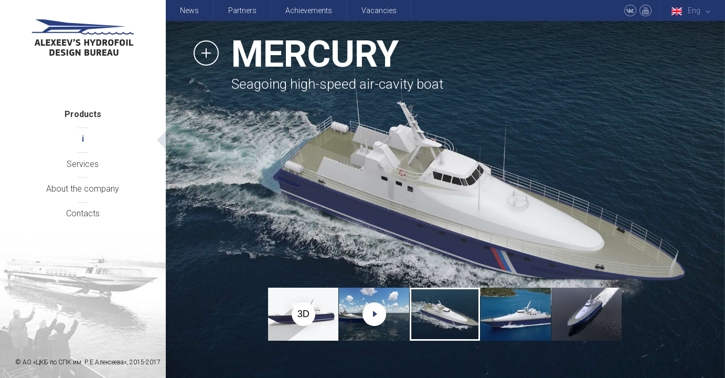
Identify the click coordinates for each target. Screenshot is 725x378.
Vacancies (379, 10)
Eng (693, 10)
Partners (242, 10)
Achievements (308, 10)
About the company (82, 189)
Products (83, 114)
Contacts (83, 213)
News (189, 10)
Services (83, 164)
